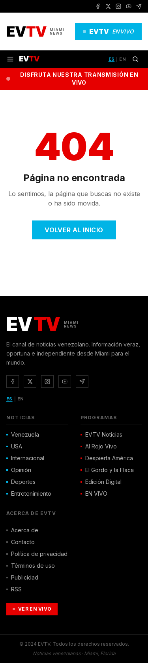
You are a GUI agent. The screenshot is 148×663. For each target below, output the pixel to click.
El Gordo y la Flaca (107, 470)
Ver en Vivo (32, 609)
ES (112, 59)
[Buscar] (135, 59)
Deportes (21, 481)
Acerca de (22, 530)
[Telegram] (139, 6)
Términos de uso (30, 565)
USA (14, 446)
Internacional (25, 458)
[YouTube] (128, 6)
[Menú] (10, 59)
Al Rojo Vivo (99, 446)
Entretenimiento (28, 493)
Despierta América (107, 458)
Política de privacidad (36, 553)
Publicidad (22, 577)
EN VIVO (94, 493)
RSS (14, 589)
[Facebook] (98, 6)
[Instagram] (118, 6)
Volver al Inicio (74, 230)
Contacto (20, 542)
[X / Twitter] (108, 6)
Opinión (18, 470)
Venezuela (22, 434)
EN (122, 59)
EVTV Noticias (101, 434)
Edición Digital (101, 481)
